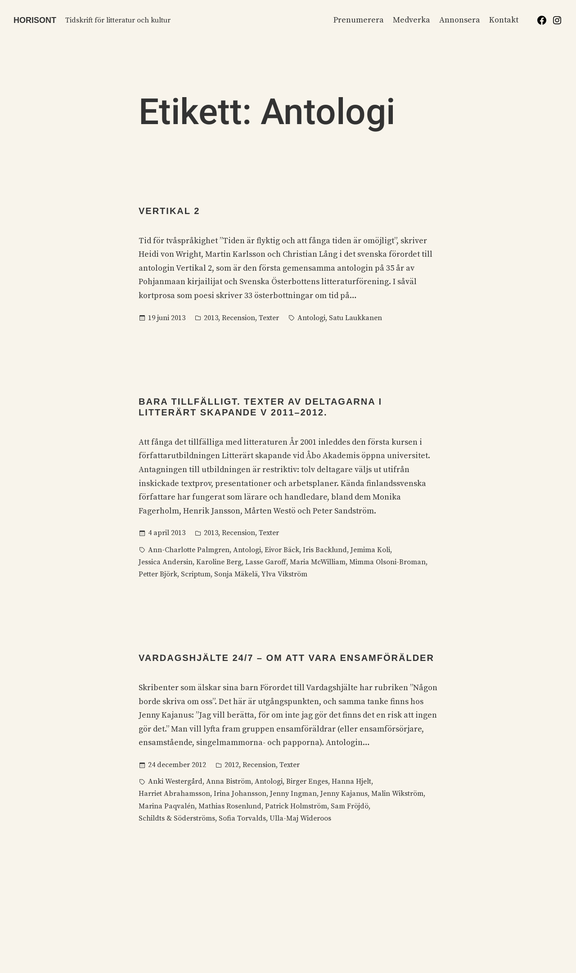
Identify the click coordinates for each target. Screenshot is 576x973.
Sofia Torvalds (242, 818)
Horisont (35, 20)
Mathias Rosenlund (229, 806)
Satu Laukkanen (355, 317)
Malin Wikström (397, 793)
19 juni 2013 (166, 317)
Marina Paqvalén (167, 806)
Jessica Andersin (166, 562)
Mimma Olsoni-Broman (387, 562)
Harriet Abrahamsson (174, 793)
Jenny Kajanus (344, 793)
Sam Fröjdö (350, 806)
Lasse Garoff (265, 562)
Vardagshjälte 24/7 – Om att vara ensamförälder (286, 658)
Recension (238, 317)
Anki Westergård (175, 781)
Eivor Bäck (282, 549)
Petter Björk (158, 574)
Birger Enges (307, 781)
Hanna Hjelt (351, 781)
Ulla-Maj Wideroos (300, 818)
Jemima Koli (370, 549)
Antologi (311, 317)
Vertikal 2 (169, 211)
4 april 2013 (166, 532)
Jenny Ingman (293, 793)
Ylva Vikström (284, 574)
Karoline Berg (219, 562)
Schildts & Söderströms (177, 818)
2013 (211, 317)
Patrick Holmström (296, 806)
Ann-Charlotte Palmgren (189, 549)
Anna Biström (228, 781)
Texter (269, 317)
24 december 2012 (177, 764)
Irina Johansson (240, 793)
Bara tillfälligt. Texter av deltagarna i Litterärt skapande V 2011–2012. (260, 407)
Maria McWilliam (318, 562)
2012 (232, 764)
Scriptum (196, 574)
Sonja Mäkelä (236, 574)
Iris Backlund (325, 549)
